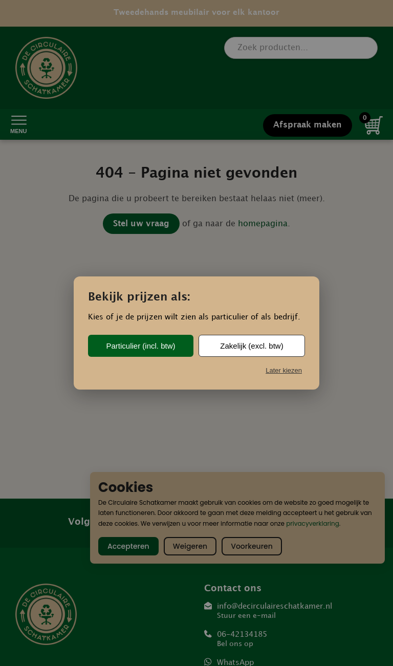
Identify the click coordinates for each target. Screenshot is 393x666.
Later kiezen (284, 370)
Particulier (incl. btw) (140, 345)
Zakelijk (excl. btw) (251, 345)
